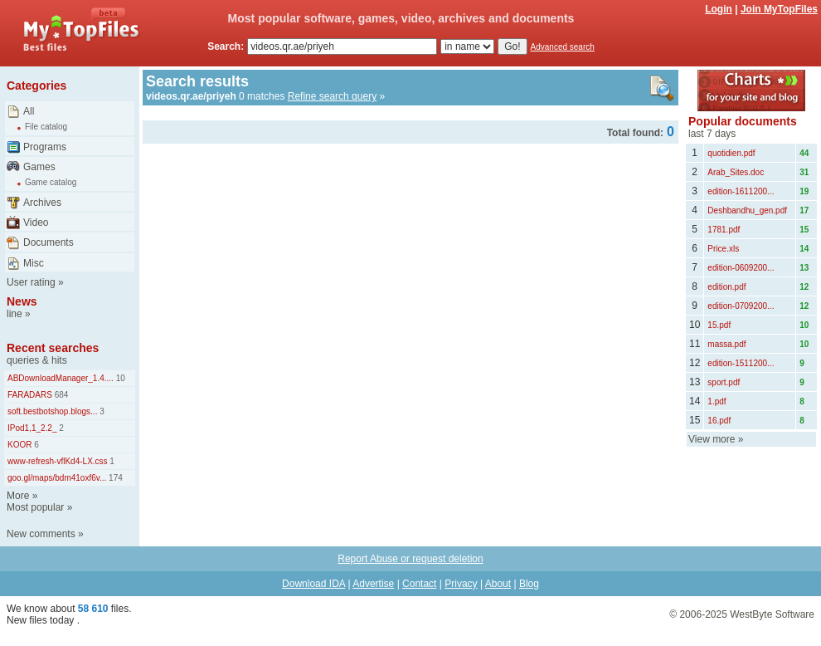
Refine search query (332, 96)
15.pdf (719, 325)
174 (114, 477)
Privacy (461, 584)
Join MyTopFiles (779, 9)
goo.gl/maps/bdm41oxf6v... (56, 477)
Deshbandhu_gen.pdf (747, 210)
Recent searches (53, 348)
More (18, 496)
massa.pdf (726, 344)
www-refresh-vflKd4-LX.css (57, 461)
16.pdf (719, 420)
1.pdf (716, 401)
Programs (44, 147)
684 (60, 394)
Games (39, 167)
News (22, 301)
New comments (41, 534)
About (498, 584)
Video (35, 222)
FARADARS (29, 394)
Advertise (373, 584)
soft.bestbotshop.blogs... (52, 411)
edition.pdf (726, 286)
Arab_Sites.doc (735, 172)
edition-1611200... (740, 191)
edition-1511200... (740, 363)
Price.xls (723, 248)
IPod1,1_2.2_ (32, 428)
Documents (48, 242)
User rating (31, 282)
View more (711, 439)
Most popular (35, 507)
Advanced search (563, 46)
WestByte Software (772, 614)
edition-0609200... (740, 267)
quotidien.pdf (731, 153)
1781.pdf (723, 229)
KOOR (19, 444)
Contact (419, 584)
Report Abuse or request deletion (410, 559)
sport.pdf (723, 382)
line (14, 314)
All (28, 111)
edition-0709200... (740, 306)
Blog (529, 584)
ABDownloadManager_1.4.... (60, 378)
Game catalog (50, 182)
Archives (42, 202)
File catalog (46, 126)
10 (119, 378)
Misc (33, 263)
